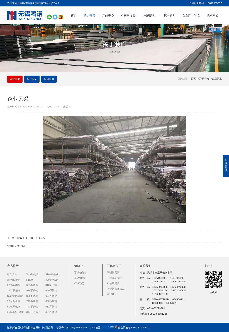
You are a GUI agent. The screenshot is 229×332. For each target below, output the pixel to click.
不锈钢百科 (80, 278)
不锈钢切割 (113, 283)
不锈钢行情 (128, 15)
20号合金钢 (13, 301)
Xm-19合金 (32, 274)
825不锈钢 (32, 296)
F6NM (29, 279)
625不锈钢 (32, 285)
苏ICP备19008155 (76, 327)
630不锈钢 (51, 301)
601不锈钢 (51, 296)
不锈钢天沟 (113, 272)
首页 (74, 15)
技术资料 (169, 15)
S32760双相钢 (15, 296)
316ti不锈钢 (51, 285)
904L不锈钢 (13, 306)
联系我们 (212, 15)
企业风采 (217, 78)
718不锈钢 (32, 301)
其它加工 (112, 294)
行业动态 (79, 283)
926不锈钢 (32, 290)
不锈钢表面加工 (116, 288)
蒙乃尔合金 (13, 279)
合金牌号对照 (191, 15)
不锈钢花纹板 (114, 278)
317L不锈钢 (32, 312)
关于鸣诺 (89, 15)
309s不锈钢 (51, 279)
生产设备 (32, 79)
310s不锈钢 (51, 274)
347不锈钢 (32, 306)
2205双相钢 (13, 285)
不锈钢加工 (149, 15)
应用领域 (49, 79)
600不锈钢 (51, 290)
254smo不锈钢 (15, 312)
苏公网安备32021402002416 (132, 327)
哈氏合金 (12, 274)
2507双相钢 (13, 290)
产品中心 (108, 15)
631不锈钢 (51, 306)
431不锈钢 (51, 312)
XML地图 (95, 327)
